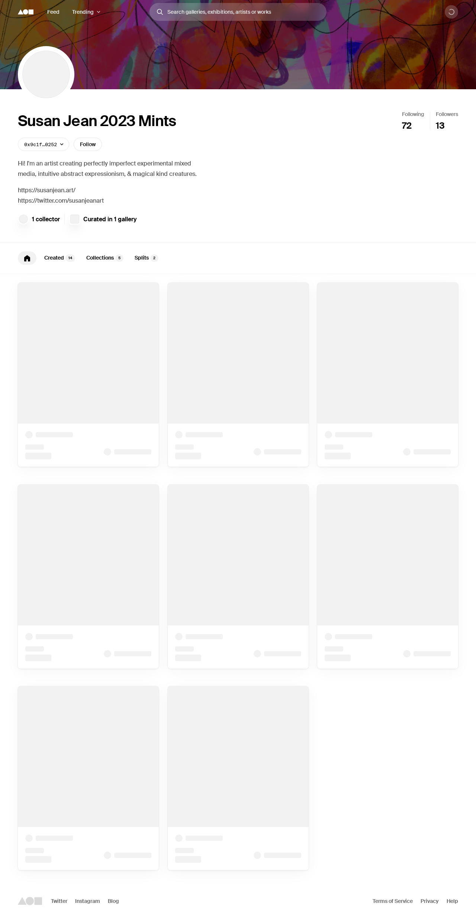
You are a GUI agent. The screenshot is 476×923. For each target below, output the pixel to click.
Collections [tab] (104, 258)
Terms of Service (393, 901)
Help (452, 901)
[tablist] (238, 258)
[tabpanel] (238, 576)
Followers (447, 114)
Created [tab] (59, 258)
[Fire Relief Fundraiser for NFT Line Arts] (74, 219)
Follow (88, 144)
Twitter (59, 901)
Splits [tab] (146, 258)
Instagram (87, 901)
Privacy (430, 901)
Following (413, 114)
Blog (113, 901)
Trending (83, 12)
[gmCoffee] (23, 219)
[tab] (27, 258)
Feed (53, 12)
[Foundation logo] (25, 12)
